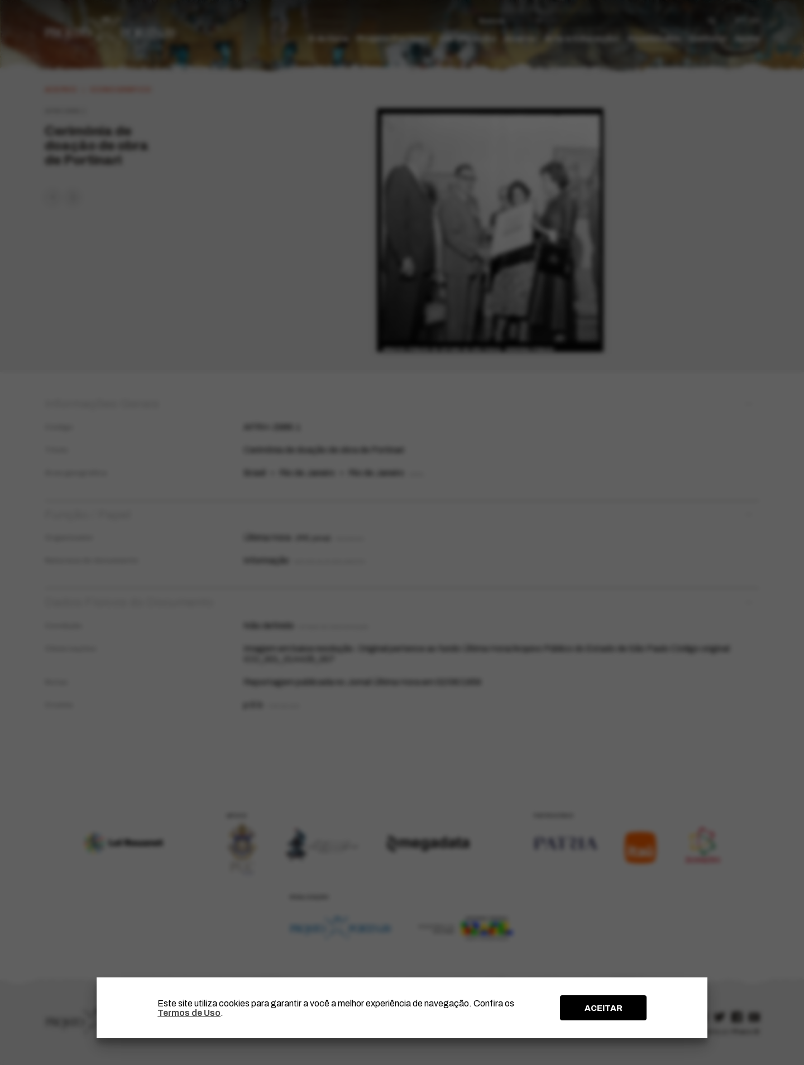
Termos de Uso (189, 1013)
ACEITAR (604, 1008)
